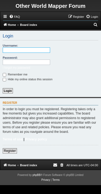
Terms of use (13, 139)
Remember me (15, 74)
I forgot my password (16, 67)
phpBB (37, 175)
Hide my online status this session (28, 79)
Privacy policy (36, 139)
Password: (10, 57)
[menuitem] (14, 16)
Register (10, 151)
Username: (10, 45)
